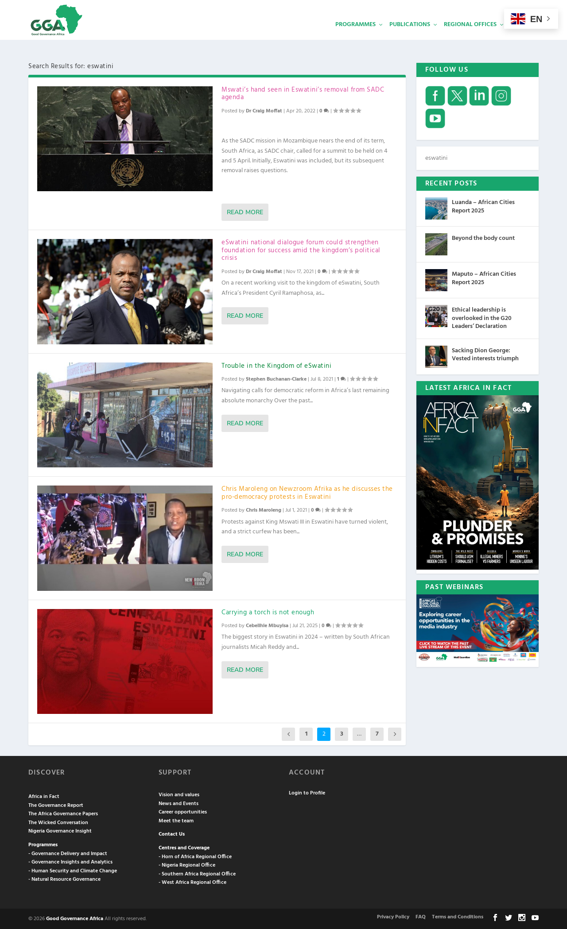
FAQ (421, 916)
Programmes (355, 38)
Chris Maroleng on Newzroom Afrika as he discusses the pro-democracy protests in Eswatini (307, 492)
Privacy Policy (393, 916)
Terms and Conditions (457, 916)
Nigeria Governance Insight (60, 830)
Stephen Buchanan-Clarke (276, 378)
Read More (245, 211)
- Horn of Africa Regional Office (195, 856)
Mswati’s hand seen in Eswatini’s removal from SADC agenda (302, 93)
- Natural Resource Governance (64, 878)
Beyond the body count (483, 237)
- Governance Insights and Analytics (70, 861)
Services (523, 38)
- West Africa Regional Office (192, 881)
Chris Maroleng (263, 509)
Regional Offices (470, 38)
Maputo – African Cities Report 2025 (484, 277)
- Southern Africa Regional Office (197, 873)
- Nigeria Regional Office (187, 864)
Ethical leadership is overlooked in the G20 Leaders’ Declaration (482, 317)
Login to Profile (307, 792)
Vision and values (179, 794)
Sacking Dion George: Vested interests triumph (485, 354)
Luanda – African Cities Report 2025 (483, 206)
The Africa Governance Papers (63, 813)
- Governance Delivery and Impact (67, 852)
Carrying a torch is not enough (267, 611)
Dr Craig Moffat (264, 110)
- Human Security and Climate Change (72, 870)
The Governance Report (55, 804)
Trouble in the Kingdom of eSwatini (276, 365)
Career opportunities (183, 811)
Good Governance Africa (74, 918)
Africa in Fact (43, 795)
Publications (409, 38)
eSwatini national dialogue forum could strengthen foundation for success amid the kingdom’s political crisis (301, 249)
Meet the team (176, 820)
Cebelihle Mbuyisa (267, 625)
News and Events (178, 802)
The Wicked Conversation (58, 821)
